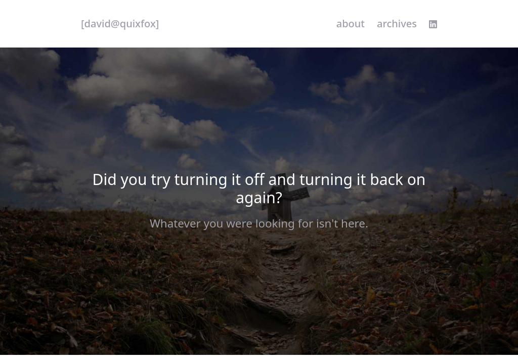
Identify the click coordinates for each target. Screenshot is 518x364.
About (350, 23)
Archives (397, 23)
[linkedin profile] (433, 24)
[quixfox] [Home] (120, 24)
